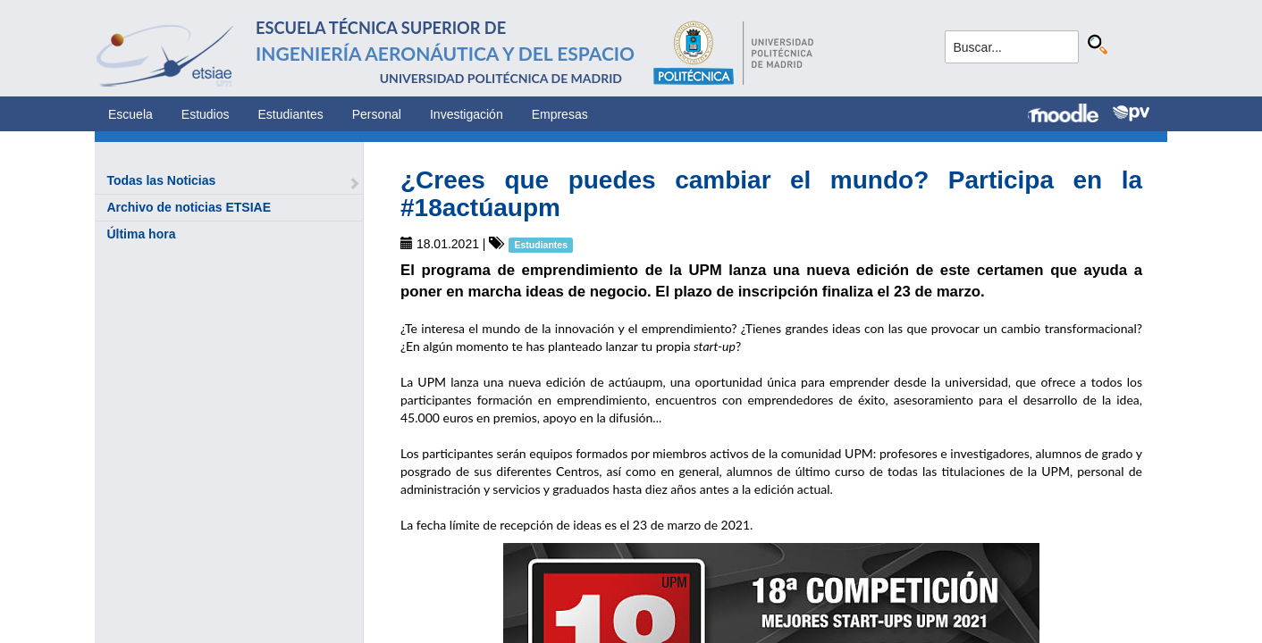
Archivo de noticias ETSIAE (188, 207)
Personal (376, 114)
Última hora (140, 234)
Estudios (205, 114)
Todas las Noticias (160, 180)
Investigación (466, 114)
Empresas (560, 114)
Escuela (130, 114)
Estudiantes (291, 114)
